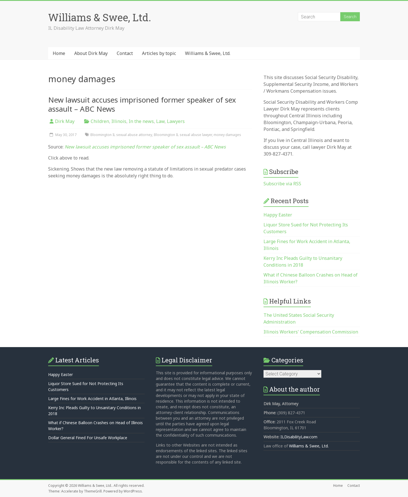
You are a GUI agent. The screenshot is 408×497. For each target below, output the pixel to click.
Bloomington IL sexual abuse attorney (121, 134)
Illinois (118, 121)
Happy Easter (278, 215)
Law (160, 121)
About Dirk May (91, 53)
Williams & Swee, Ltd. (99, 17)
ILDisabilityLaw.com (298, 436)
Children (100, 121)
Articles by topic (159, 53)
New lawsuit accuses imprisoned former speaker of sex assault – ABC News (142, 104)
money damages (227, 134)
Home (59, 53)
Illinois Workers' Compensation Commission (311, 332)
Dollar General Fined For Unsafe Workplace (87, 437)
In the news (141, 121)
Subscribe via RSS (282, 183)
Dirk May (65, 121)
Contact (125, 53)
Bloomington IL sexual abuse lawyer (183, 134)
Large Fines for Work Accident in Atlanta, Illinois (92, 398)
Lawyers (176, 121)
